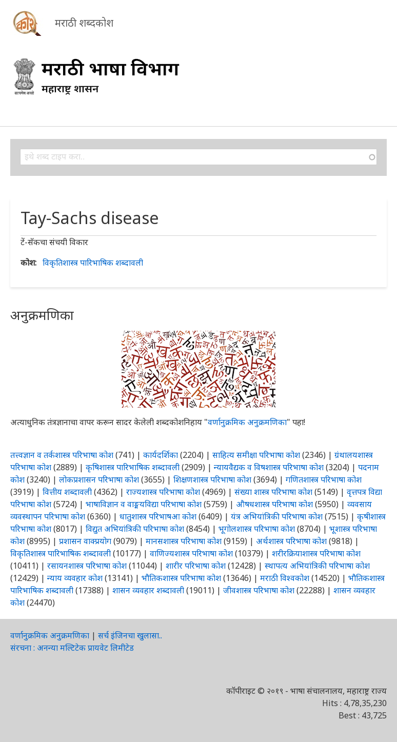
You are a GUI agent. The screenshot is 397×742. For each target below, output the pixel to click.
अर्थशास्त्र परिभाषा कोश (291, 541)
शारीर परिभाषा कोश (196, 565)
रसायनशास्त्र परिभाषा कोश (87, 565)
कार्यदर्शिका (160, 454)
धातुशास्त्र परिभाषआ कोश (158, 516)
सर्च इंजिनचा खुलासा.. (130, 635)
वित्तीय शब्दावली (67, 491)
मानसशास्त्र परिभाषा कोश (184, 541)
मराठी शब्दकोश (84, 23)
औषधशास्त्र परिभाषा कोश (274, 504)
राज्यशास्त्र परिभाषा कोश (163, 491)
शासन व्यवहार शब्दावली (148, 590)
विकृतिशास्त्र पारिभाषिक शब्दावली (93, 262)
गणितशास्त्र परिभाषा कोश (324, 479)
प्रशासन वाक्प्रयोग (85, 541)
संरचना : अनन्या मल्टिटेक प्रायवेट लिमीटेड (72, 647)
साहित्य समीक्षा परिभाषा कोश (256, 454)
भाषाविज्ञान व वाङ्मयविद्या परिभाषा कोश (144, 504)
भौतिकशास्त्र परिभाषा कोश (181, 578)
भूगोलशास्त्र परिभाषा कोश (257, 528)
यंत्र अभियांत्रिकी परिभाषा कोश (277, 516)
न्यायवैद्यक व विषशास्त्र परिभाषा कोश (269, 467)
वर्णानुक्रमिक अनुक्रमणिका (247, 422)
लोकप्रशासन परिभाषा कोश (99, 479)
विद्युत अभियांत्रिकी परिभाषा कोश (135, 528)
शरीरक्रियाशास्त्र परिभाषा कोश (316, 553)
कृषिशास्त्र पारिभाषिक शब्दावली (133, 467)
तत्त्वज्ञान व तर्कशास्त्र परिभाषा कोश (61, 454)
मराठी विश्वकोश (284, 578)
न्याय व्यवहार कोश (75, 578)
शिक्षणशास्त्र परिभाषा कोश (212, 479)
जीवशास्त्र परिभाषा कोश (258, 590)
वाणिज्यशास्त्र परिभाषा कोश (191, 553)
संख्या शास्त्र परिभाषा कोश (273, 491)
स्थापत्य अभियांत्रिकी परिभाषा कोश (317, 565)
